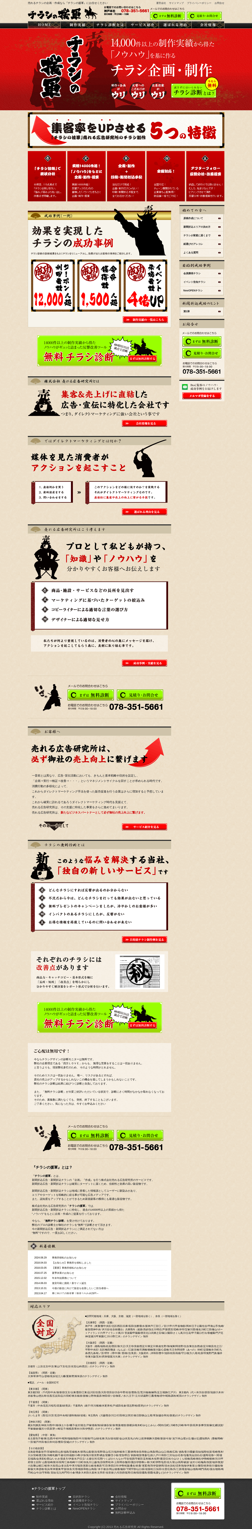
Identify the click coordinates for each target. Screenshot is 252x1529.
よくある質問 (190, 252)
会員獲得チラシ (192, 273)
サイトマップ (176, 3)
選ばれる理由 (44, 1500)
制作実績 (42, 1496)
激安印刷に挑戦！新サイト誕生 (69, 1283)
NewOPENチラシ (193, 290)
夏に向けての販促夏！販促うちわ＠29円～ (75, 1293)
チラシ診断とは (46, 1508)
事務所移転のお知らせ (64, 1257)
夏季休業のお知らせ (63, 1273)
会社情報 (121, 1496)
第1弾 (186, 311)
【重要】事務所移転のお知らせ (69, 1267)
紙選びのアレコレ (193, 244)
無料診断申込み (125, 1512)
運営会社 (161, 3)
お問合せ (219, 3)
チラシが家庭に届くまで (196, 235)
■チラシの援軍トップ (48, 1489)
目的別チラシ (81, 1496)
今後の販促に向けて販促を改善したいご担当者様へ (80, 1288)
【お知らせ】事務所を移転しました (71, 1262)
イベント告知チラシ (194, 282)
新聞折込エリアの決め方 (196, 226)
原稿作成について (193, 218)
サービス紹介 (44, 1504)
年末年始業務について (64, 1278)
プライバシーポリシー (199, 3)
